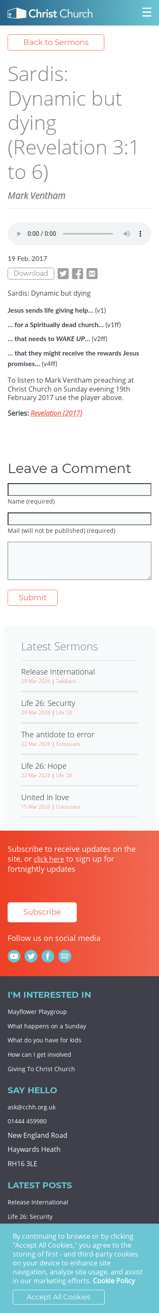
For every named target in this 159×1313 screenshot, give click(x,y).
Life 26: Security (30, 1216)
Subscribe (42, 912)
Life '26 (64, 712)
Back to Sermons (56, 42)
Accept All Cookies (58, 1297)
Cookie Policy (114, 1281)
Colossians (68, 743)
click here (49, 859)
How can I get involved (39, 1054)
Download (31, 273)
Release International (38, 1202)
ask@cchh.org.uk (32, 1107)
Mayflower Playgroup (37, 1012)
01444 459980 (27, 1121)
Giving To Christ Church (41, 1069)
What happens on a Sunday (47, 1026)
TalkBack (66, 681)
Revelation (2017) (56, 413)
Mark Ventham (36, 196)
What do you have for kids (44, 1040)
